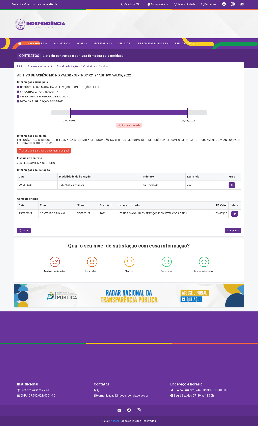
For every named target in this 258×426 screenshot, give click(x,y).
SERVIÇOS (124, 43)
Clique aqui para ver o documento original (44, 150)
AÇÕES (81, 43)
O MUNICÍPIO (61, 43)
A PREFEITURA (37, 43)
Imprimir (233, 230)
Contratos (89, 66)
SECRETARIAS (102, 43)
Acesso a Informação (40, 66)
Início (20, 66)
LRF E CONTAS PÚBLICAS (152, 43)
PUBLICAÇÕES (184, 43)
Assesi (115, 420)
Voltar (24, 230)
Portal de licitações (68, 66)
